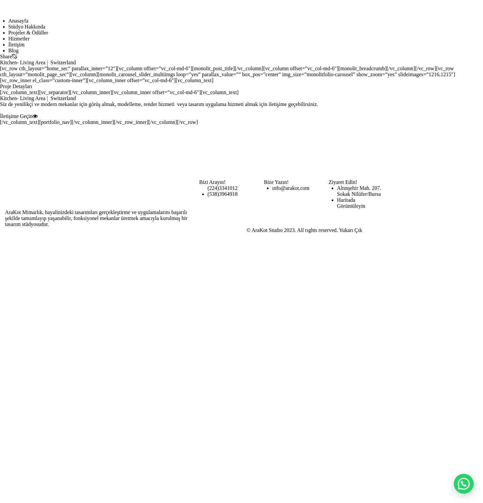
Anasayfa (18, 21)
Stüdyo (26, 26)
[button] (464, 484)
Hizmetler (19, 38)
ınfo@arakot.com (290, 188)
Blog (13, 50)
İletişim (16, 44)
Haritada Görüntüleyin (351, 203)
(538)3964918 (222, 194)
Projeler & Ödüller (28, 32)
